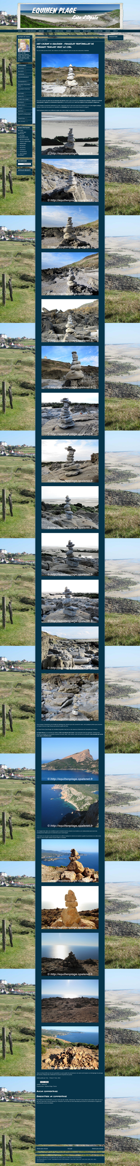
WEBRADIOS (77, 31)
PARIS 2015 (21, 105)
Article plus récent (42, 1148)
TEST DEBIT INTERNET (22, 154)
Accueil (70, 1148)
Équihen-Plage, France (51, 1086)
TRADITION (21, 118)
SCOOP (20, 108)
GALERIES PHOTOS (24, 89)
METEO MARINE (24, 139)
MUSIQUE (68, 31)
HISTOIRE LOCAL (59, 31)
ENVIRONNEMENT (23, 77)
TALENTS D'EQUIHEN (24, 114)
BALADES (21, 71)
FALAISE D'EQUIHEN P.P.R (23, 136)
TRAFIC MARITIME (98, 31)
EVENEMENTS (22, 81)
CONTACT (115, 31)
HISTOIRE (21, 93)
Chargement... (22, 173)
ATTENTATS (23, 151)
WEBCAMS (41, 31)
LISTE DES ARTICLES (30, 31)
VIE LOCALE (21, 121)
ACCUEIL (20, 31)
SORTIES (20, 111)
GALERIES (49, 31)
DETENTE (108, 31)
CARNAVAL (21, 74)
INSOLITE (44, 1084)
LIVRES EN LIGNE (23, 99)
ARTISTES (21, 68)
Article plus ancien (97, 1148)
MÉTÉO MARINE (87, 31)
